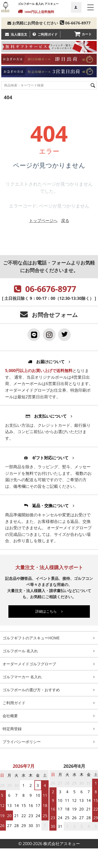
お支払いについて (49, 416)
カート (87, 34)
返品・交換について (49, 505)
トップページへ (43, 220)
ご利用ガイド (48, 34)
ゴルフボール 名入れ (20, 650)
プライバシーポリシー (22, 741)
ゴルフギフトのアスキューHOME (31, 637)
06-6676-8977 (75, 22)
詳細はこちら (49, 611)
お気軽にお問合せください (32, 22)
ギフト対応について (49, 458)
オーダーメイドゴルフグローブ (29, 663)
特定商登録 (12, 728)
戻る (65, 220)
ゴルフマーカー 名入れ (22, 676)
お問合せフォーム (55, 315)
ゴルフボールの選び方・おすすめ (31, 689)
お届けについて (49, 361)
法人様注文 (19, 34)
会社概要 (10, 715)
